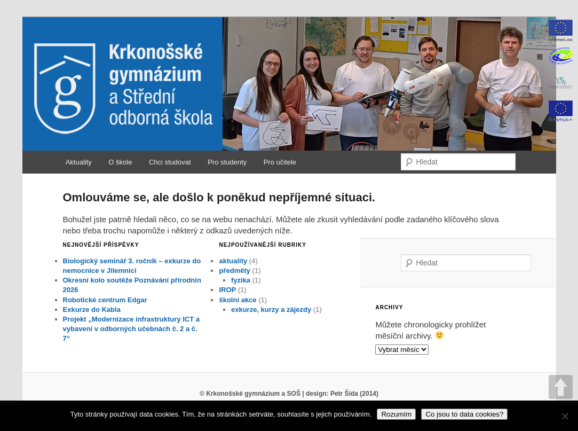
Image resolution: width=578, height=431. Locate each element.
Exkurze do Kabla (92, 309)
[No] (564, 416)
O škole (120, 162)
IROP (227, 290)
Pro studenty (227, 162)
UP (561, 387)
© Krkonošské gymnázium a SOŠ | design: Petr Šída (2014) (289, 393)
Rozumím (396, 414)
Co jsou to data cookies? (464, 414)
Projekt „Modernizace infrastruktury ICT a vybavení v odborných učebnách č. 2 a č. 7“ (131, 328)
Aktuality (79, 162)
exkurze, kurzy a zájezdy (271, 309)
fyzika (240, 280)
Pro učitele (280, 162)
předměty (234, 271)
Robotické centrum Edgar (105, 300)
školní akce (237, 300)
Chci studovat (170, 162)
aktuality (233, 261)
